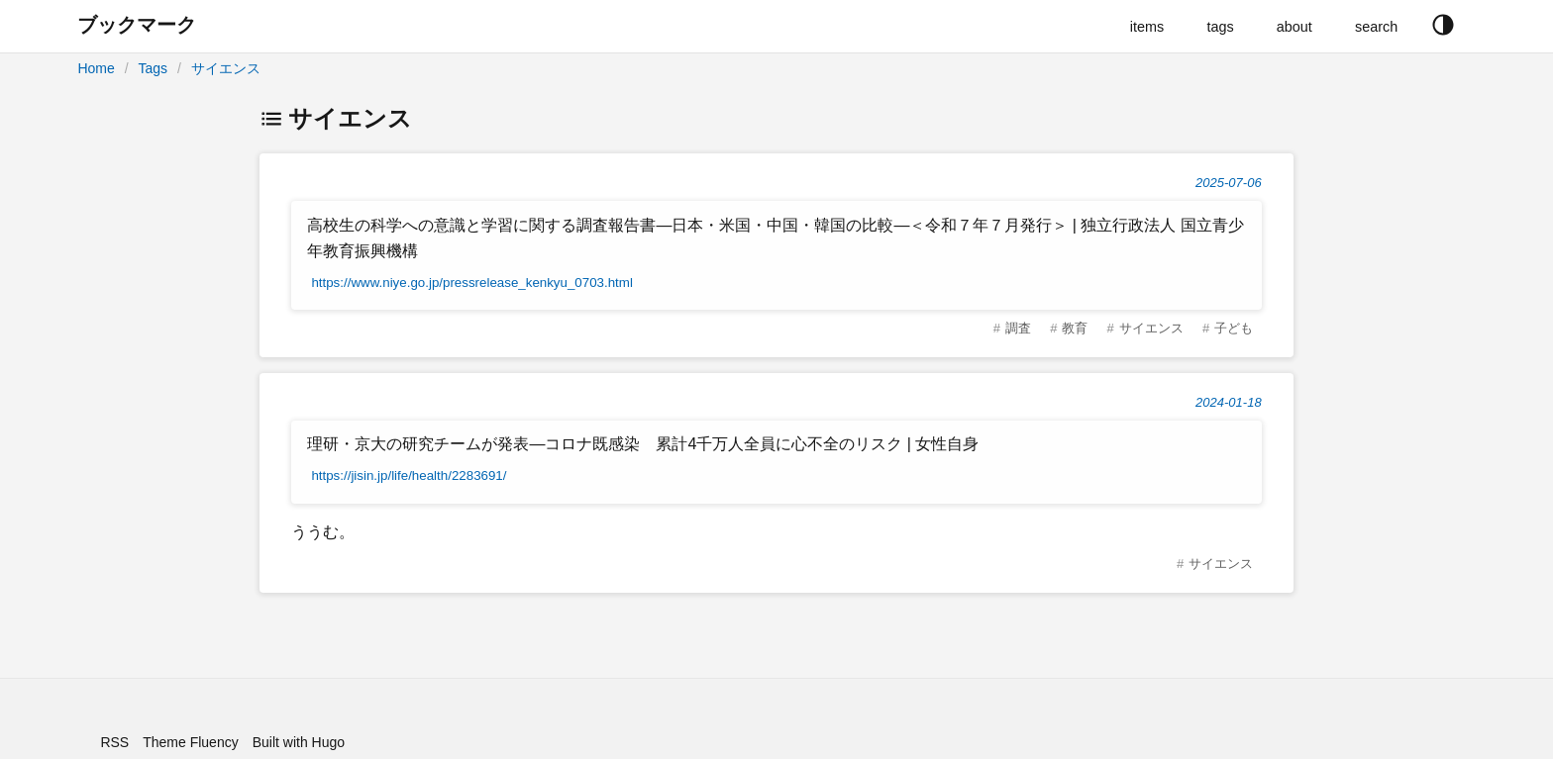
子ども (1233, 328)
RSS (114, 742)
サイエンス (225, 68)
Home (95, 68)
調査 (1018, 328)
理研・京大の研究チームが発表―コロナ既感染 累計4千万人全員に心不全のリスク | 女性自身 (643, 443)
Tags (152, 68)
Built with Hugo (299, 742)
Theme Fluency (190, 742)
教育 (1074, 328)
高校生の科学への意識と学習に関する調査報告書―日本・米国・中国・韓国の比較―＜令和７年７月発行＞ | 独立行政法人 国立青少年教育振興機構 (775, 238)
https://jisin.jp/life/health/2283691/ (408, 475)
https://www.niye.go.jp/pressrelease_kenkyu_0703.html (472, 282)
